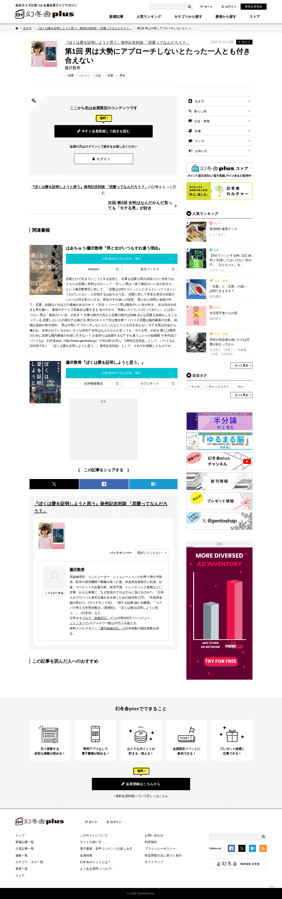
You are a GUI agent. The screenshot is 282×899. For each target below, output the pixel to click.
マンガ (199, 141)
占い (241, 386)
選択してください (149, 553)
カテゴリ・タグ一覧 (29, 862)
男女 (122, 75)
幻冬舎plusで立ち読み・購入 (122, 258)
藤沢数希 (77, 569)
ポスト (244, 42)
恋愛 (71, 75)
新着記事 (116, 16)
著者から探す (225, 16)
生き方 (27, 28)
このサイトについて (94, 835)
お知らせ (201, 151)
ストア (254, 16)
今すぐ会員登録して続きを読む (103, 131)
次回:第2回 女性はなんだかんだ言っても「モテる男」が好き (140, 205)
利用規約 (151, 842)
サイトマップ (154, 862)
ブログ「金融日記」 (96, 618)
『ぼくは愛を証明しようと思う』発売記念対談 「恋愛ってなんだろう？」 (84, 28)
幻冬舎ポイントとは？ (95, 862)
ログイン (228, 6)
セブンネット (150, 383)
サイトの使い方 (91, 842)
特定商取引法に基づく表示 (163, 855)
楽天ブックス (150, 269)
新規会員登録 (253, 6)
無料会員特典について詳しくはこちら (142, 796)
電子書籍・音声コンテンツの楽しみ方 (106, 848)
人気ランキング (148, 16)
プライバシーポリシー (160, 848)
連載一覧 (21, 855)
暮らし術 (200, 111)
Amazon (93, 269)
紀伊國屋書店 (93, 383)
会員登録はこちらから (140, 784)
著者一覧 (21, 868)
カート (206, 6)
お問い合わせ (154, 835)
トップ (20, 835)
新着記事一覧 (24, 842)
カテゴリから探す (188, 16)
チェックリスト (219, 386)
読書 (110, 75)
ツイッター (77, 623)
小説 (98, 75)
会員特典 (86, 855)
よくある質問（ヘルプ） (97, 868)
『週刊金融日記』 (109, 628)
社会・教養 (202, 121)
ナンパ (84, 75)
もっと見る (241, 365)
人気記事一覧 (24, 848)
